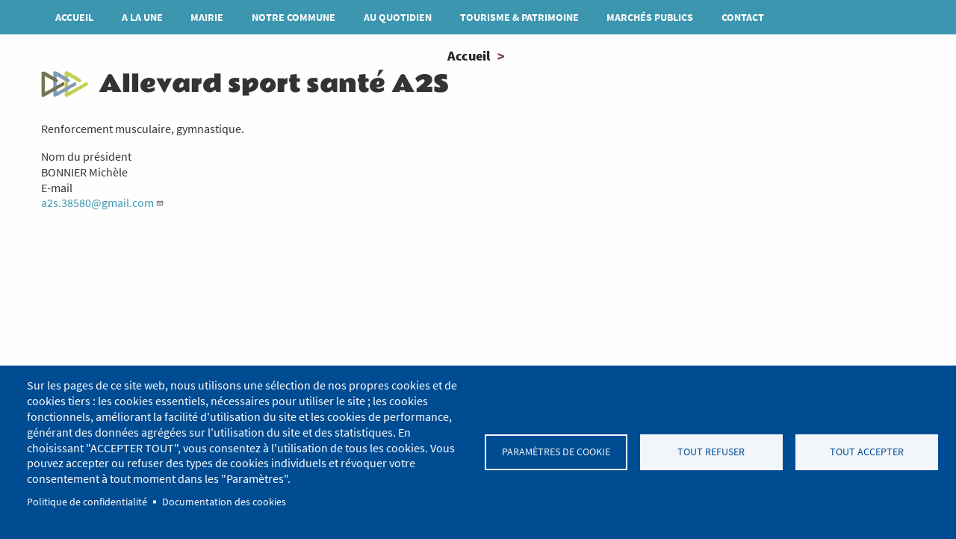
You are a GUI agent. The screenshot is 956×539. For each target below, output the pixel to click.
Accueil (468, 55)
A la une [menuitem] (142, 17)
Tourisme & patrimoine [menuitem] (519, 17)
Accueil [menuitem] (74, 17)
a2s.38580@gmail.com (102, 202)
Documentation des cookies (224, 502)
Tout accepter (867, 452)
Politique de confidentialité (87, 502)
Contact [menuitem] (742, 17)
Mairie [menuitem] (206, 17)
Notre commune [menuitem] (293, 17)
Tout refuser (711, 452)
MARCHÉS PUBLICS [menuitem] (649, 17)
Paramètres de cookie (556, 452)
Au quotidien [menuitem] (398, 17)
